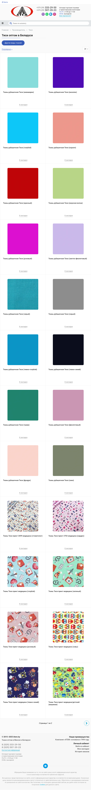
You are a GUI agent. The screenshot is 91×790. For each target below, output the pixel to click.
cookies (42, 785)
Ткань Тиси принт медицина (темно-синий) (21, 702)
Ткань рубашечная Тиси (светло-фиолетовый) (67, 259)
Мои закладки (83, 749)
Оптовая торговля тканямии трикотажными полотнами (70, 9)
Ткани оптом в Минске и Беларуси (16, 740)
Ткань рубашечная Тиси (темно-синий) (64, 370)
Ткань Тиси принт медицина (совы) (63, 647)
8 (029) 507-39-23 (11, 747)
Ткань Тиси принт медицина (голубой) (19, 591)
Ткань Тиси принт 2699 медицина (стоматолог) (22, 536)
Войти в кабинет (82, 746)
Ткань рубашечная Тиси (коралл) (62, 148)
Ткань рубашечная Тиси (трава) (16, 425)
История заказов (82, 752)
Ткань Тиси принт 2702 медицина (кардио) (66, 536)
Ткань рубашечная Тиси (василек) (62, 92)
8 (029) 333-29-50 (11, 744)
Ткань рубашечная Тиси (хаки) (61, 481)
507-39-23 (46, 10)
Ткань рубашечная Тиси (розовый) (17, 259)
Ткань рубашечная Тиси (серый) (16, 314)
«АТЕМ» (67, 740)
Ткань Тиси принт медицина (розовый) (19, 647)
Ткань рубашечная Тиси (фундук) (17, 481)
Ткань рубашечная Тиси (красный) (17, 203)
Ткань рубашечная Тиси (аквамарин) (18, 92)
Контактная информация (11, 750)
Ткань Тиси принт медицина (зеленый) (64, 591)
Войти (5, 2)
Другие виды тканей (13, 43)
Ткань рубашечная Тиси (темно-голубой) (20, 370)
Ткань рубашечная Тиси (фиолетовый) (64, 425)
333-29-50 (46, 7)
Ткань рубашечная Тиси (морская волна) (65, 203)
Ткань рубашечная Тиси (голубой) (17, 148)
